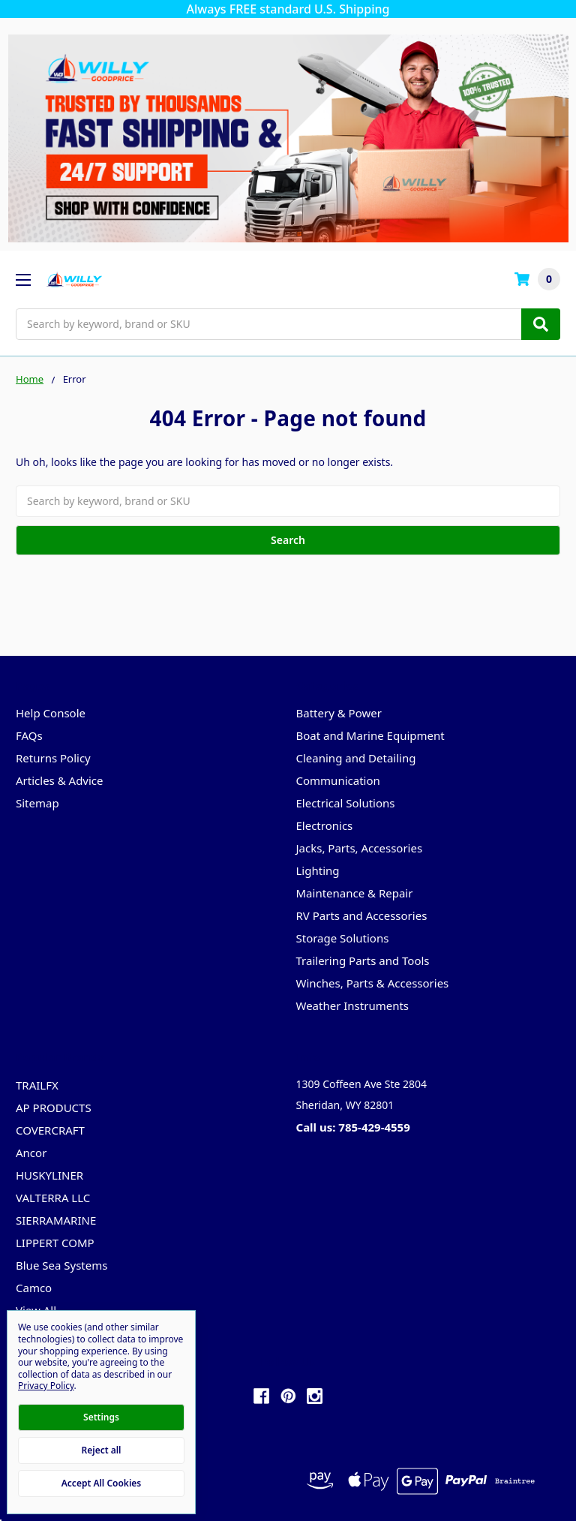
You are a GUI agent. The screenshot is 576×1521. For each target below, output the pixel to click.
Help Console (51, 712)
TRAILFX (37, 1085)
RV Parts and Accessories (362, 915)
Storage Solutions (342, 937)
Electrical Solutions (345, 802)
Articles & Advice (60, 780)
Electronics (324, 825)
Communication (338, 780)
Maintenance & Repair (354, 892)
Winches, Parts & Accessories (372, 982)
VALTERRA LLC (53, 1197)
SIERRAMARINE (56, 1220)
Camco (34, 1287)
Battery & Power (339, 712)
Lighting (318, 870)
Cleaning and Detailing (356, 757)
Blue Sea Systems (61, 1265)
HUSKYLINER (49, 1175)
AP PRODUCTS (54, 1107)
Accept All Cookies (101, 1483)
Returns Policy (53, 757)
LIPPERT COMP (55, 1242)
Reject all (102, 1450)
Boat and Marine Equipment (370, 735)
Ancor (31, 1152)
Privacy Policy (46, 1385)
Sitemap (37, 802)
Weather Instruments (353, 1005)
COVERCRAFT (50, 1130)
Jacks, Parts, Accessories (359, 847)
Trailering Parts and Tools (363, 960)
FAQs (29, 735)
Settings (101, 1417)
